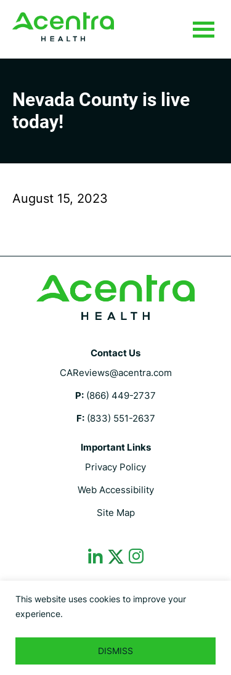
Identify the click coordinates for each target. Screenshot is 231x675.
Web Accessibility (116, 490)
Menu (203, 30)
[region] (115, 628)
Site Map (116, 512)
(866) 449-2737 (121, 395)
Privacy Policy (115, 467)
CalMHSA (63, 26)
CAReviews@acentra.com (116, 372)
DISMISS (115, 650)
